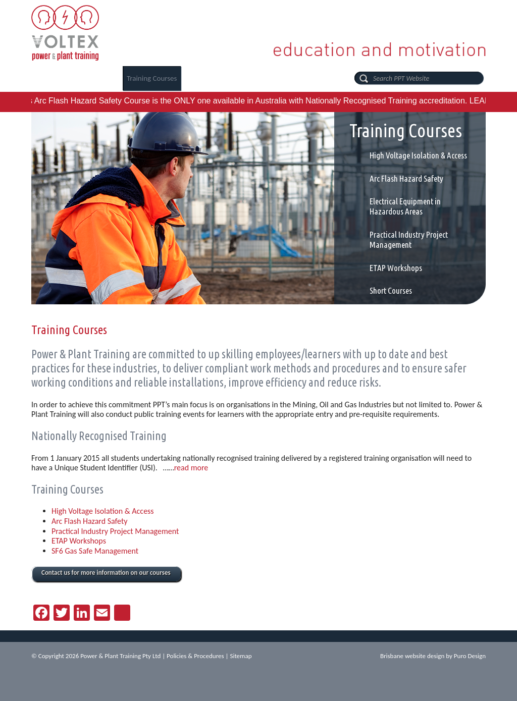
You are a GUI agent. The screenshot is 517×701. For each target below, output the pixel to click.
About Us (90, 78)
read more (191, 467)
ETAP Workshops (396, 268)
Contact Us (313, 78)
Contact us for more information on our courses (106, 572)
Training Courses (152, 78)
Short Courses (391, 290)
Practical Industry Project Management (409, 239)
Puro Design (470, 656)
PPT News (259, 78)
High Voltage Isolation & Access (418, 155)
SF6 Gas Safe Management (94, 551)
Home (44, 78)
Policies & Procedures (195, 656)
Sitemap (240, 656)
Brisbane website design (412, 656)
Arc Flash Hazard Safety (406, 178)
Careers (210, 78)
